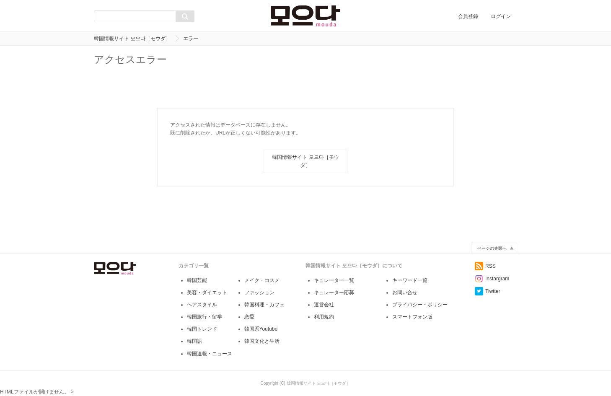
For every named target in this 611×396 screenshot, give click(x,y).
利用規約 (324, 317)
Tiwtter (487, 291)
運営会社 (324, 305)
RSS (485, 266)
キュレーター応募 (334, 292)
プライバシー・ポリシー (420, 305)
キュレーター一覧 (334, 280)
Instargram (492, 279)
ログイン (501, 16)
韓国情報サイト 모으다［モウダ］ (132, 38)
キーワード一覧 (409, 280)
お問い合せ (404, 292)
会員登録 (468, 16)
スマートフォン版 (412, 317)
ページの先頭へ (492, 248)
